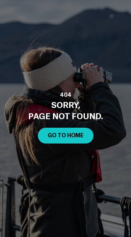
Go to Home (66, 135)
